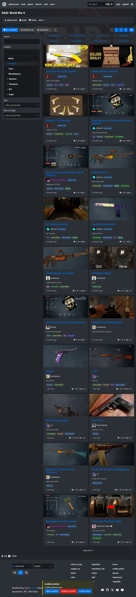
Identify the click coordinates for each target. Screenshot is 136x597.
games (30, 4)
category (7, 47)
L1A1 (94, 371)
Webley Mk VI (97, 81)
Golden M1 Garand (99, 479)
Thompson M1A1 (98, 531)
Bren (93, 283)
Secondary (50, 381)
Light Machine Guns (53, 283)
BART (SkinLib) (100, 172)
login (118, 4)
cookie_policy (118, 569)
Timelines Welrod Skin (103, 224)
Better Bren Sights (101, 273)
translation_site (98, 569)
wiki (93, 577)
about (73, 573)
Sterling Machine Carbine (101, 332)
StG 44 (94, 381)
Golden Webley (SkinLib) (104, 71)
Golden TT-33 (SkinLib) (58, 120)
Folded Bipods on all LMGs (60, 273)
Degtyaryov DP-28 (53, 184)
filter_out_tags (9, 110)
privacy (116, 573)
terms (115, 564)
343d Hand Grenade (99, 133)
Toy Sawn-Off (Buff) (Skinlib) (61, 71)
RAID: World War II (13, 13)
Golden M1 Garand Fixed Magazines (110, 469)
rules (46, 4)
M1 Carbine (50, 234)
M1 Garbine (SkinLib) (57, 224)
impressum (117, 577)
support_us (75, 569)
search (6, 37)
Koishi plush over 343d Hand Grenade (65, 322)
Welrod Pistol (97, 234)
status (94, 573)
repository (96, 564)
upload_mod (13, 4)
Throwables (50, 531)
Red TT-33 (97, 420)
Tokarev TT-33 (51, 130)
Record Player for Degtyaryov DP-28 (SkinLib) (65, 174)
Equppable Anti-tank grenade (61, 521)
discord (38, 4)
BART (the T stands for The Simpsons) (60, 471)
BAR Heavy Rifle (98, 182)
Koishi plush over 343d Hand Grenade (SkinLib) (111, 122)
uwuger (50, 371)
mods (23, 4)
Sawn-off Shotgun (53, 81)
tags (5, 100)
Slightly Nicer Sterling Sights (107, 322)
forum (32, 20)
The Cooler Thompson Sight (106, 521)
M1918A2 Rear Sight (57, 420)
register (125, 4)
